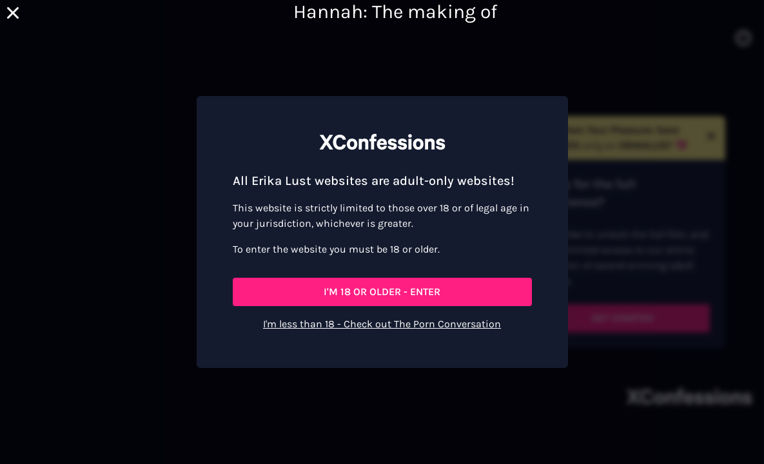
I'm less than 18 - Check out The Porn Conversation (382, 324)
